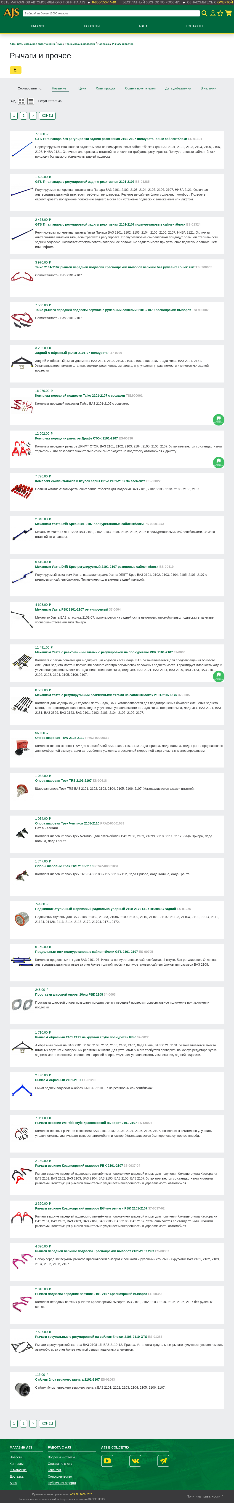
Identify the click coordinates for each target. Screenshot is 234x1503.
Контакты (194, 26)
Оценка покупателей (140, 88)
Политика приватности (203, 1496)
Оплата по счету (60, 1463)
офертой (225, 2)
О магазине (18, 1470)
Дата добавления (178, 88)
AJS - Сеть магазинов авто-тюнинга (33, 44)
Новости (92, 26)
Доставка (17, 1476)
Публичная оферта (62, 1483)
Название (60, 88)
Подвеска (104, 44)
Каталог (38, 26)
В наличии (208, 88)
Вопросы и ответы (61, 1457)
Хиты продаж (105, 88)
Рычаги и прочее (122, 44)
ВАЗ (60, 44)
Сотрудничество (60, 1476)
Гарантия (54, 1470)
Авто (142, 26)
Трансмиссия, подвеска (80, 44)
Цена (82, 88)
